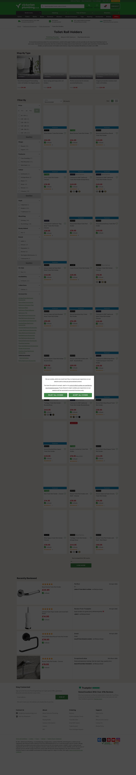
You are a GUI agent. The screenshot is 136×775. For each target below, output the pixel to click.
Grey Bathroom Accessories (26, 338)
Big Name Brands (84, 37)
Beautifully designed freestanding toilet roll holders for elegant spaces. (29, 82)
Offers (116, 16)
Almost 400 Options (68, 37)
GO (37, 110)
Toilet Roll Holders (57, 26)
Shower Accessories (24, 348)
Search (43, 6)
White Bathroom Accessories (27, 361)
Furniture (50, 16)
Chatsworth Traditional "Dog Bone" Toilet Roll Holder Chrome (52, 226)
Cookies (31, 739)
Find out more (98, 699)
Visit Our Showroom (24, 716)
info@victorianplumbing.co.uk (28, 713)
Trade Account (115, 1)
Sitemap (43, 739)
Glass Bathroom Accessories (26, 333)
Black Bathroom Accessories (26, 315)
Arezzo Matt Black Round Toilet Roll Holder (105, 404)
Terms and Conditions (21, 739)
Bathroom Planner (75, 1)
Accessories (99, 16)
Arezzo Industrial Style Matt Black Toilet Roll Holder (52, 269)
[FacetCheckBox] (19, 115)
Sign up (62, 697)
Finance (45, 716)
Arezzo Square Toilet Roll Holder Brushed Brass (53, 360)
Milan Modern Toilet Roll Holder (53, 133)
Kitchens (111, 13)
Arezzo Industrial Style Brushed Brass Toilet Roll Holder (53, 315)
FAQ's (97, 716)
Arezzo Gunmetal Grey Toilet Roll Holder (78, 315)
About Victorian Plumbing (50, 713)
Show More (29, 137)
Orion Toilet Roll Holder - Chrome (51, 178)
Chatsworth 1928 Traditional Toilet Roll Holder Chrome (104, 178)
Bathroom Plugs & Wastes (26, 310)
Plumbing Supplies (24, 343)
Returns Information (102, 720)
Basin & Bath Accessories (25, 302)
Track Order (89, 6)
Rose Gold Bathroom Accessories (28, 346)
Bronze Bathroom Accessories (27, 321)
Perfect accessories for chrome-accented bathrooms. (79, 82)
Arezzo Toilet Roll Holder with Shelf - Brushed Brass (79, 360)
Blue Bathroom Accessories (26, 318)
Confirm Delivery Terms (76, 716)
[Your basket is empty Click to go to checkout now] (110, 6)
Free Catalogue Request (76, 729)
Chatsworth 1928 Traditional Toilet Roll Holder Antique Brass (79, 178)
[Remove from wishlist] (65, 133)
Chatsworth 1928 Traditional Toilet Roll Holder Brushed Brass (79, 404)
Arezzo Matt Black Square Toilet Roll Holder (105, 450)
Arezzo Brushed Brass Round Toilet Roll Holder (104, 134)
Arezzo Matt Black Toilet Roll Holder (79, 225)
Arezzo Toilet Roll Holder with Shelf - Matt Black (105, 539)
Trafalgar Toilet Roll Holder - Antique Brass (78, 539)
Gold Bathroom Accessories (26, 335)
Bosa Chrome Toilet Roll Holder (79, 133)
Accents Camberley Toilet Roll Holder (79, 450)
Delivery (71, 713)
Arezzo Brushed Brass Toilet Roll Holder (105, 225)
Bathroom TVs (22, 313)
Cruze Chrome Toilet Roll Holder (79, 268)
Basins (35, 16)
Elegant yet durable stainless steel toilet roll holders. (106, 82)
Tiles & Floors (84, 13)
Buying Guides (47, 720)
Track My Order (73, 720)
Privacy (37, 739)
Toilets (27, 16)
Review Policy (100, 726)
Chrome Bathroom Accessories (27, 327)
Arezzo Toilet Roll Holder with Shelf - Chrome (79, 495)
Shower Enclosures (71, 16)
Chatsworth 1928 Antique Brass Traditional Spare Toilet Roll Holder (105, 361)
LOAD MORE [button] (81, 565)
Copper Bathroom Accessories (27, 330)
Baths (42, 16)
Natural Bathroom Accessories (27, 340)
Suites (20, 16)
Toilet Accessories (24, 355)
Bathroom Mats (23, 308)
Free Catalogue (97, 1)
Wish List (97, 6)
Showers (59, 16)
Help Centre (106, 1)
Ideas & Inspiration (86, 1)
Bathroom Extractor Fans (26, 305)
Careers (45, 726)
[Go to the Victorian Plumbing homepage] (27, 6)
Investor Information (49, 723)
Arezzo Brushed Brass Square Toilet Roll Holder (52, 450)
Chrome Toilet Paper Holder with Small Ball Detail (55, 612)
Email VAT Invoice (74, 723)
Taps (82, 16)
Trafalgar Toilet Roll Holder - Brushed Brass (52, 404)
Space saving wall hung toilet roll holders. (54, 82)
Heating (59, 13)
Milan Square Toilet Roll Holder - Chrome (53, 539)
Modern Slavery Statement (54, 739)
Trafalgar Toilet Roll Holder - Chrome (104, 269)
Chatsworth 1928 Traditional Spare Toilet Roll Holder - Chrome (104, 316)
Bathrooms (33, 13)
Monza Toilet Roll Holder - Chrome (52, 661)
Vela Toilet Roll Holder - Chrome (53, 494)
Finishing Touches (52, 37)
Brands (108, 16)
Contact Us (99, 723)
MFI (44, 729)
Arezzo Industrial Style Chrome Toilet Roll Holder (105, 495)
